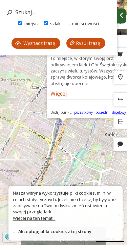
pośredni (102, 112)
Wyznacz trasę (35, 43)
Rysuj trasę (85, 43)
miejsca (29, 23)
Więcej (58, 93)
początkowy (83, 112)
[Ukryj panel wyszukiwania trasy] (121, 16)
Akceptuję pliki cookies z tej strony (54, 231)
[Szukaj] (58, 12)
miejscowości (82, 23)
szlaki (53, 23)
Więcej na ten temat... (34, 218)
